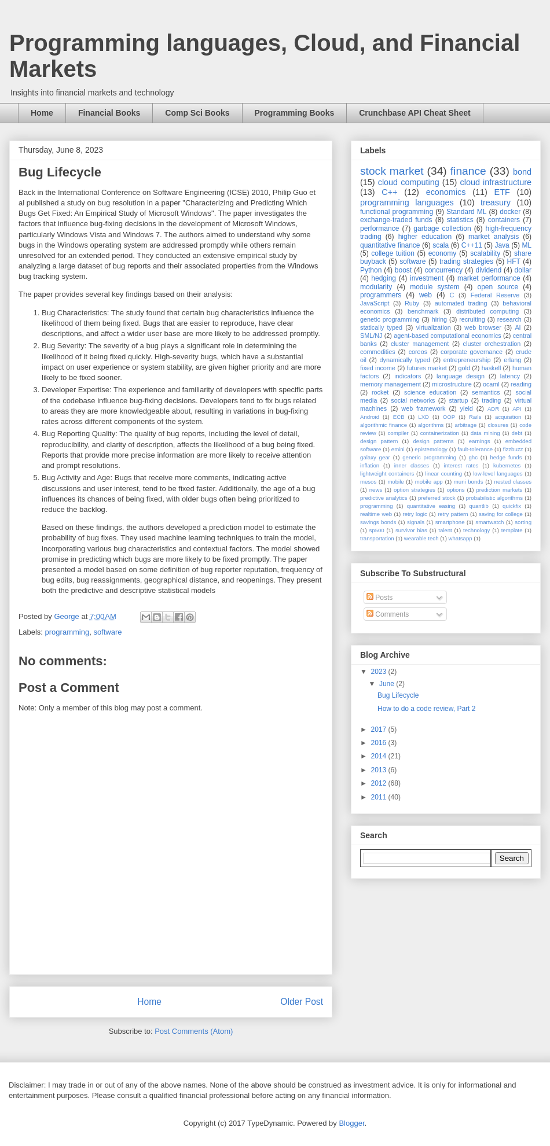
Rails (475, 417)
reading (521, 384)
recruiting (472, 319)
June (387, 684)
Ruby (412, 303)
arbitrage (465, 425)
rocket (380, 392)
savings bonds (378, 522)
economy (442, 253)
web (425, 295)
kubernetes (506, 465)
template (512, 530)
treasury (496, 202)
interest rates (461, 465)
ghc (473, 457)
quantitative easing (431, 506)
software (107, 632)
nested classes (512, 481)
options (456, 490)
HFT (513, 261)
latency (510, 376)
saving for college (501, 514)
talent (445, 530)
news (375, 490)
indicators (407, 376)
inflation (369, 465)
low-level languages (497, 473)
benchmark (423, 311)
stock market (392, 171)
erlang (512, 359)
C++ (389, 192)
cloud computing (408, 182)
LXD (423, 417)
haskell (491, 367)
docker (510, 212)
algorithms (430, 425)
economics (446, 192)
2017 (379, 729)
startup (458, 400)
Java (501, 245)
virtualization (433, 327)
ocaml (491, 384)
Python (371, 270)
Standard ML (466, 212)
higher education (425, 237)
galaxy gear (375, 457)
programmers (380, 295)
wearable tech (421, 538)
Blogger (351, 1123)
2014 (379, 756)
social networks (413, 400)
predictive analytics (384, 498)
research (509, 319)
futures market (427, 367)
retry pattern (453, 514)
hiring (439, 319)
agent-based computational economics (447, 335)
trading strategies (466, 261)
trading (491, 400)
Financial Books (109, 112)
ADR (493, 409)
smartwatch (489, 522)
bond (522, 171)
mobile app (429, 481)
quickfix (512, 506)
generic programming (429, 457)
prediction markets (499, 490)
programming (67, 632)
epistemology (431, 449)
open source (497, 287)
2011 (379, 797)
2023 (379, 672)
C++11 (471, 245)
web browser (482, 327)
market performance (488, 278)
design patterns (433, 441)
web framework (423, 408)
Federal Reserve (495, 295)
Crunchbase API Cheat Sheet (414, 112)
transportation (377, 538)
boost (403, 270)
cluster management (420, 343)
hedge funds (506, 457)
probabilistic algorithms (494, 498)
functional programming (396, 212)
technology (476, 530)
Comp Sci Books (197, 112)
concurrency (444, 270)
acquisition (508, 417)
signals (415, 522)
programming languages (407, 202)
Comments (387, 614)
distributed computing (487, 311)
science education (430, 392)
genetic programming (389, 319)
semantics (486, 392)
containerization (439, 433)
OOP (449, 417)
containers (504, 220)
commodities (377, 351)
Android (369, 417)
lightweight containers (387, 473)
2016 (379, 743)
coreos (418, 351)
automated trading (461, 303)
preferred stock (437, 498)
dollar (523, 270)
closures (497, 425)
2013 (379, 770)
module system (434, 287)
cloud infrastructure (495, 182)
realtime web (376, 514)
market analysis (493, 237)
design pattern (379, 441)
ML (526, 245)
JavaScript (374, 303)
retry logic (414, 514)
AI (517, 327)
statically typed (381, 327)
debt (517, 433)
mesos (368, 481)
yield (466, 408)
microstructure (451, 384)
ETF (502, 192)
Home (42, 112)
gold (464, 367)
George (67, 616)
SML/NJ (371, 335)
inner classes (411, 465)
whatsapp (460, 538)
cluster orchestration (492, 343)
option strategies (414, 490)
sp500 (376, 530)
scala (440, 245)
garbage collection (442, 228)
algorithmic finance (383, 425)
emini (398, 449)
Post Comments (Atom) (194, 1031)
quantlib (479, 506)
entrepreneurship (467, 359)
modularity (376, 287)
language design (461, 376)
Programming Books (295, 112)
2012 (379, 783)
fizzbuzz (513, 449)
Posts (379, 598)
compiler (398, 433)
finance (468, 171)
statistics (460, 220)
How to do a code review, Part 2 (426, 709)
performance (379, 228)
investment (426, 278)
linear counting (444, 473)
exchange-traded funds (396, 220)
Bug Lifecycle (398, 695)
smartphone (450, 522)
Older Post (301, 1002)
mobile (395, 481)
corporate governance (472, 351)
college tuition (393, 253)
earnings (479, 441)
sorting (523, 522)
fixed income (377, 367)
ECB (399, 417)
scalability (485, 253)
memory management (390, 384)
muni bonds (468, 481)
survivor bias (411, 530)
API (516, 409)
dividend (488, 270)
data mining (485, 433)
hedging (383, 278)
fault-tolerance (475, 449)
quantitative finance (390, 245)
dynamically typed (405, 359)
